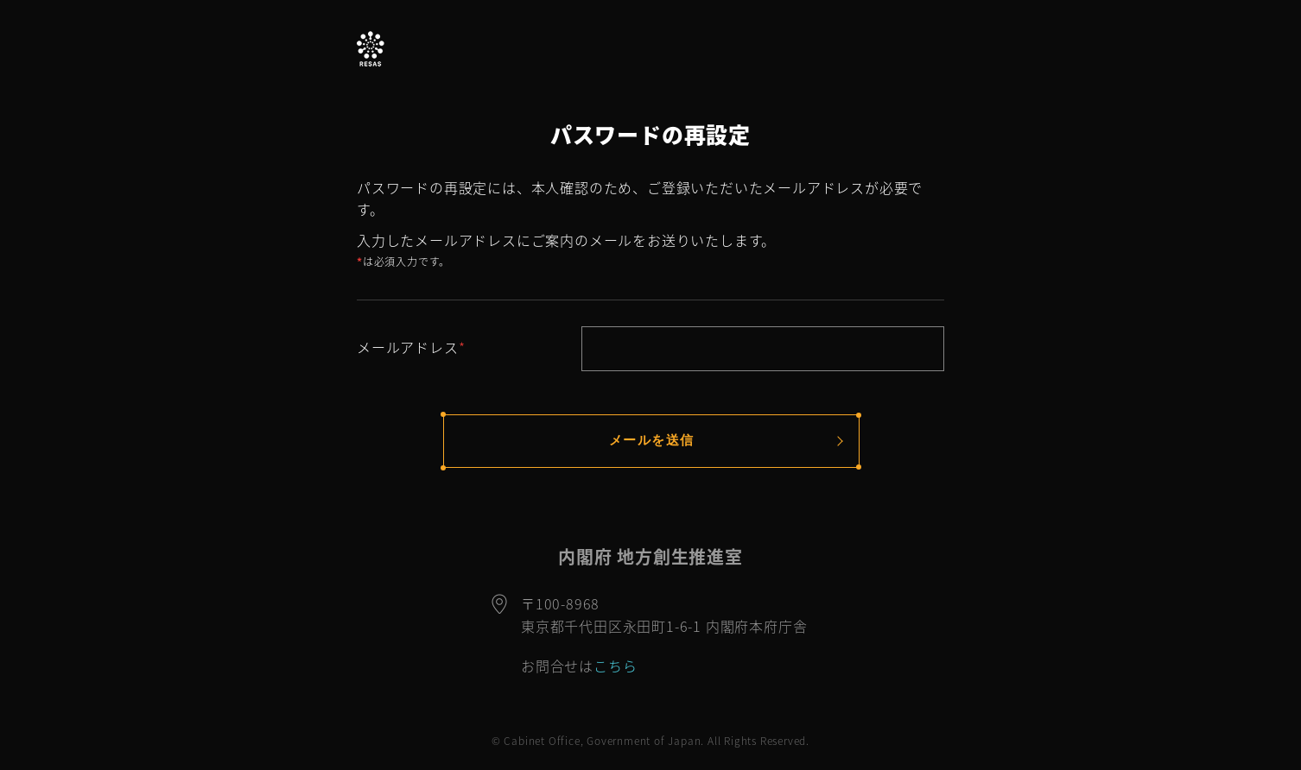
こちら (615, 665)
